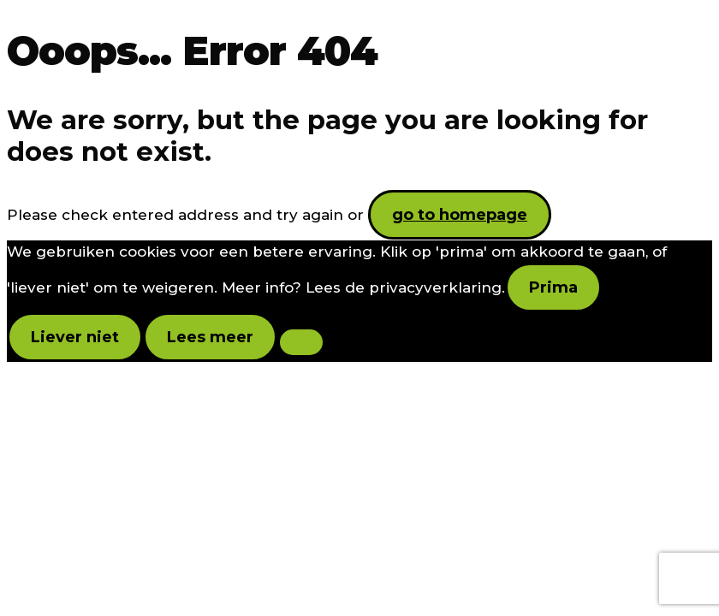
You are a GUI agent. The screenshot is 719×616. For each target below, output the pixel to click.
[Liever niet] (301, 342)
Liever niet (75, 337)
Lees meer (210, 337)
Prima (553, 287)
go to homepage (459, 214)
